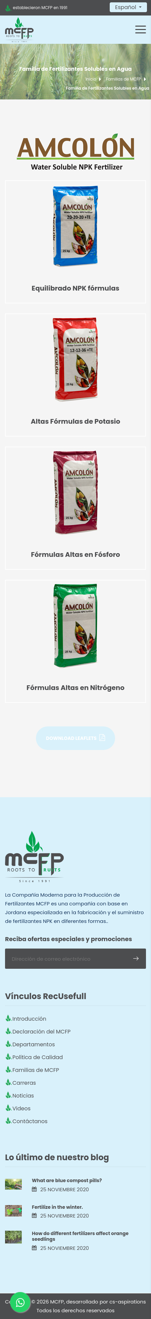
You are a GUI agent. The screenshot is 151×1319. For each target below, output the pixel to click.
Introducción (29, 1019)
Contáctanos (30, 1121)
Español (126, 7)
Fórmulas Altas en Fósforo (75, 554)
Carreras (24, 1083)
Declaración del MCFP (41, 1032)
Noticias (23, 1096)
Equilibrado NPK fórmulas (75, 288)
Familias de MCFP (123, 79)
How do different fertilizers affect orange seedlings (80, 1236)
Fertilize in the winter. (57, 1207)
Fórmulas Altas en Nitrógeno (75, 687)
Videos (21, 1108)
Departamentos (33, 1044)
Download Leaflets (75, 738)
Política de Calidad (37, 1057)
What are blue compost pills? (67, 1180)
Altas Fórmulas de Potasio (75, 421)
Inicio (91, 79)
